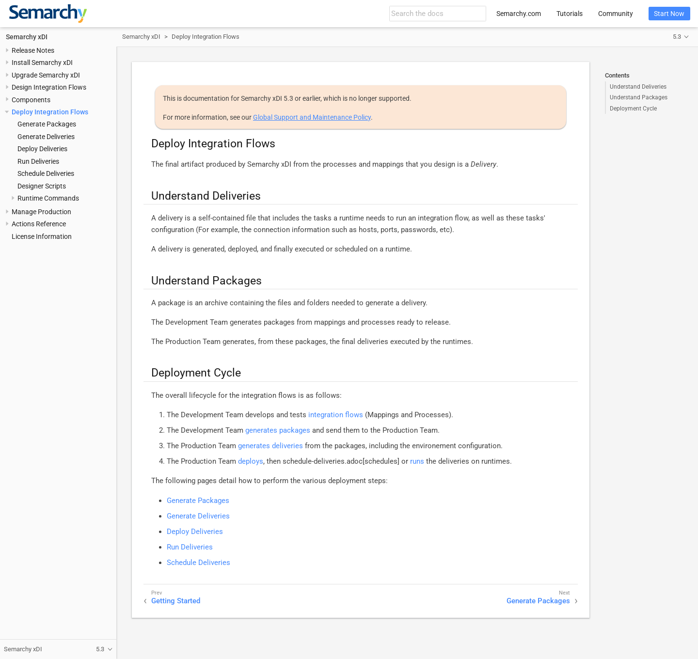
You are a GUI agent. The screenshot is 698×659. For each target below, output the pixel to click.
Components (31, 100)
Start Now (669, 13)
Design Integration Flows (49, 87)
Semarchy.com (518, 13)
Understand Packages (638, 97)
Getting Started (175, 600)
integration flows (335, 414)
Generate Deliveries (46, 137)
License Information (42, 236)
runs (417, 461)
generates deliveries (270, 445)
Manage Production (41, 212)
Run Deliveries (38, 161)
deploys (250, 461)
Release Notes (33, 50)
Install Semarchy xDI (42, 62)
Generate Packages (46, 124)
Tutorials (569, 13)
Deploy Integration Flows (50, 112)
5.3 (677, 36)
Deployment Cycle (633, 108)
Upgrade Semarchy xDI (46, 75)
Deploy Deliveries (42, 149)
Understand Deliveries (638, 86)
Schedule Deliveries (45, 173)
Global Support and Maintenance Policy (312, 117)
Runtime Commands (48, 198)
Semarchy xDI (27, 37)
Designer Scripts (41, 186)
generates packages (277, 430)
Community (615, 13)
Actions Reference (39, 224)
